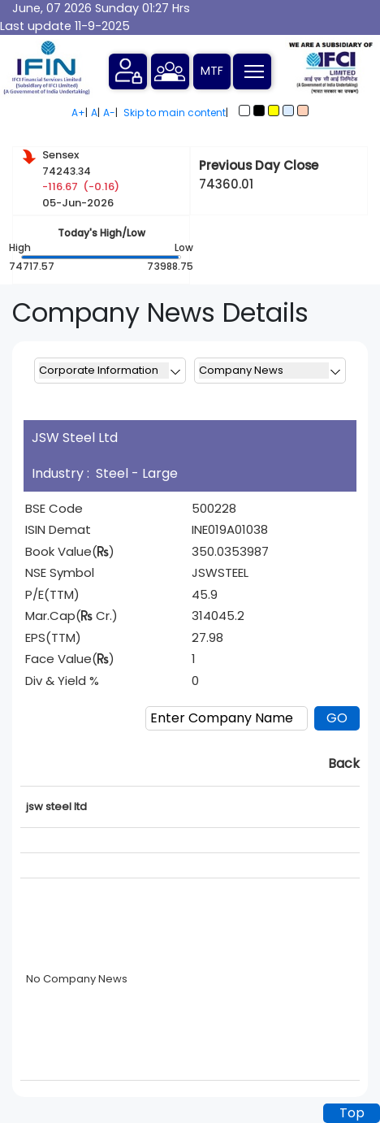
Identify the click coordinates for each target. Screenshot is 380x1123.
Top (352, 1112)
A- (109, 112)
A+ (78, 112)
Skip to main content (174, 112)
